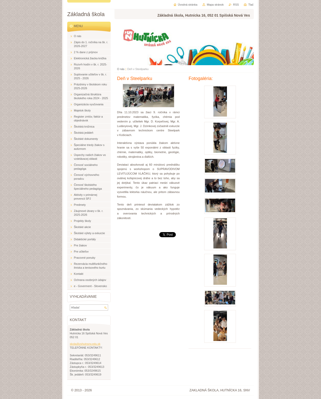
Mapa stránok (215, 4)
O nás (120, 69)
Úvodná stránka (187, 4)
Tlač (251, 4)
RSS (236, 4)
